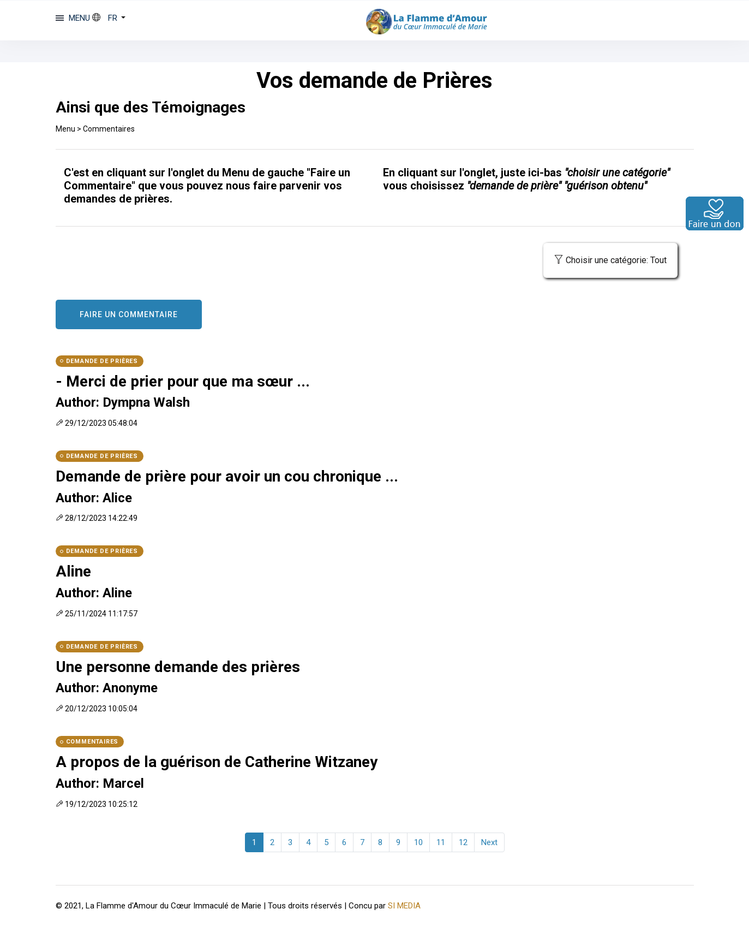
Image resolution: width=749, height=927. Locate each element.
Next (489, 842)
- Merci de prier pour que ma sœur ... (183, 381)
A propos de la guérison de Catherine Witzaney (217, 762)
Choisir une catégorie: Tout (610, 260)
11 (440, 842)
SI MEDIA (404, 906)
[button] (109, 18)
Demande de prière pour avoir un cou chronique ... (227, 476)
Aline (73, 571)
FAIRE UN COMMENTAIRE (129, 314)
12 (463, 842)
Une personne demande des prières (178, 667)
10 (418, 842)
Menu (65, 128)
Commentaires (109, 128)
